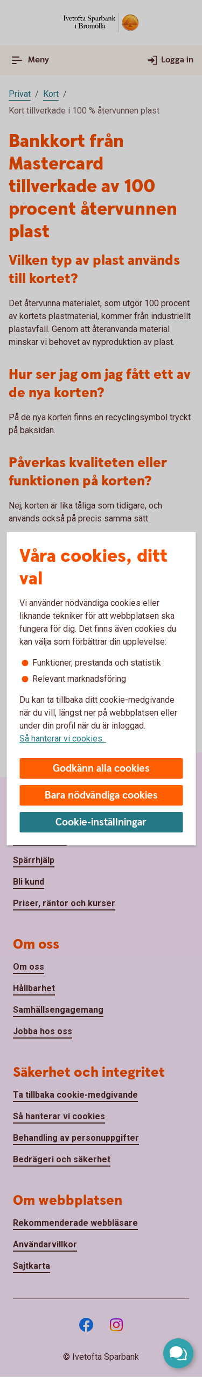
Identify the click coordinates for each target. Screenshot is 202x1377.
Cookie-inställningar (101, 822)
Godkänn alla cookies (101, 768)
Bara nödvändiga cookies (101, 795)
